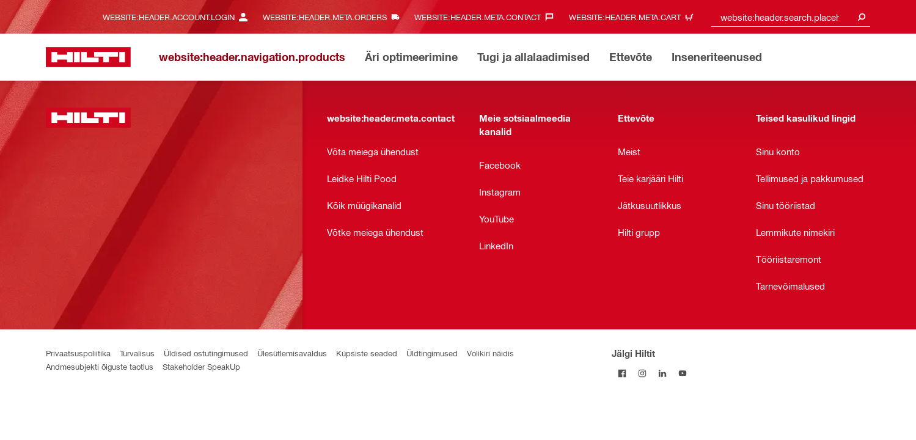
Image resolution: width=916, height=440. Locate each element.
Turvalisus (137, 353)
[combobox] (790, 17)
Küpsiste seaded (366, 353)
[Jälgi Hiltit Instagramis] (642, 373)
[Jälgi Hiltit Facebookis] (622, 373)
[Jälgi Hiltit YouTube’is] (682, 373)
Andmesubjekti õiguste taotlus (99, 366)
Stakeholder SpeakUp (201, 366)
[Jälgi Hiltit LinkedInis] (662, 373)
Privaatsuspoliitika (78, 353)
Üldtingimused (432, 353)
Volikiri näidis (490, 353)
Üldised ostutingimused (206, 353)
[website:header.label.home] (88, 57)
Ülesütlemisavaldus (292, 353)
